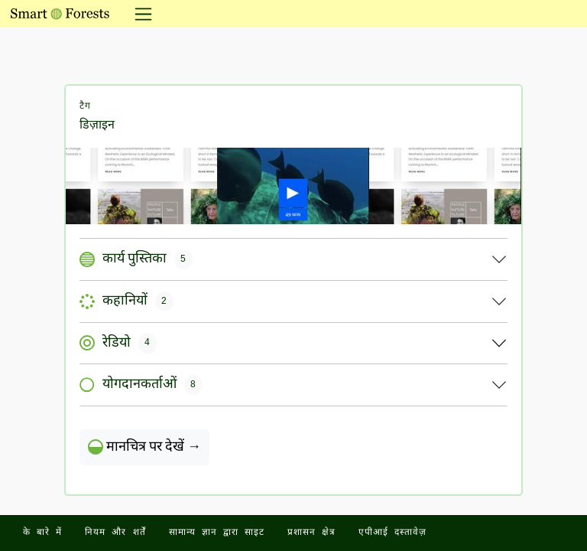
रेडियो (118, 343)
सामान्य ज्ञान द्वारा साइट (216, 532)
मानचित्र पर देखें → (144, 447)
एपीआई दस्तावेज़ (392, 532)
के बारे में (42, 532)
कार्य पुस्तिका (136, 259)
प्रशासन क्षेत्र (311, 532)
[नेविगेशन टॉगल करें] (138, 14)
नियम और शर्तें (115, 532)
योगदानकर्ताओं (141, 385)
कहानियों (126, 301)
